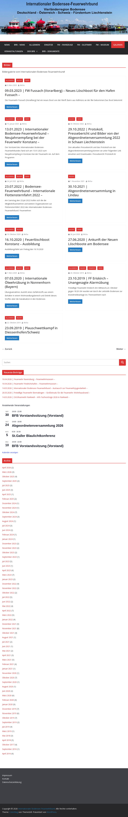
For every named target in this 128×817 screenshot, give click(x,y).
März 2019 (7, 731)
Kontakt (5, 778)
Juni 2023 (6, 566)
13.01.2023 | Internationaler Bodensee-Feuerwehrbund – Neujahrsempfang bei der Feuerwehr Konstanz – (27, 135)
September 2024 (9, 516)
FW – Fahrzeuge (65, 44)
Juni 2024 (6, 530)
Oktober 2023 (8, 552)
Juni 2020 (6, 691)
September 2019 (9, 722)
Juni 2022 (6, 601)
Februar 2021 (8, 664)
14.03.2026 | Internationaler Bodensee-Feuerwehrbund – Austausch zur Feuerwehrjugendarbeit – (45, 388)
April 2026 (6, 467)
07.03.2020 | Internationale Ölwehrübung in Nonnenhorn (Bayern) (27, 282)
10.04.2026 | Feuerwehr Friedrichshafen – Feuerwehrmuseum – (30, 383)
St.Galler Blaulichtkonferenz (33, 436)
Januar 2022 (7, 619)
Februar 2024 (8, 534)
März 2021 (7, 659)
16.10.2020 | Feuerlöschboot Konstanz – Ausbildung (27, 241)
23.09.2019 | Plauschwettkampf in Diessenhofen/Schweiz (31, 330)
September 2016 (9, 749)
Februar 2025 (8, 499)
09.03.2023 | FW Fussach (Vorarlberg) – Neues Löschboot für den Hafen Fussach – (60, 92)
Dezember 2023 (9, 543)
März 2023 (7, 575)
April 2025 (6, 494)
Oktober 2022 (8, 592)
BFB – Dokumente (50, 51)
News (7, 44)
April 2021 (6, 655)
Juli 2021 (5, 642)
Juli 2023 (5, 561)
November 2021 (9, 628)
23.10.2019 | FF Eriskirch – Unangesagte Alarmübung (88, 280)
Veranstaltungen (13, 51)
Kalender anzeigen (10, 452)
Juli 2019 (5, 726)
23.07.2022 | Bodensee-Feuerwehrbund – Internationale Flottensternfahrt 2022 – (30, 190)
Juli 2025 (5, 485)
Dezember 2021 (9, 624)
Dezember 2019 (9, 709)
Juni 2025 (6, 490)
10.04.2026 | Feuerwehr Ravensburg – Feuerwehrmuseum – (28, 379)
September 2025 (9, 481)
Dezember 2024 (9, 503)
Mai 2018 (6, 735)
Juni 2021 (6, 646)
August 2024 (7, 521)
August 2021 (7, 637)
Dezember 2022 (9, 583)
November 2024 (9, 507)
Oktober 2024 (8, 512)
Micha (22, 85)
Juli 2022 (5, 597)
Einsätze (48, 44)
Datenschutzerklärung (11, 782)
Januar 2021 (7, 668)
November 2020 (9, 673)
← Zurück (7, 348)
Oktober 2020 (8, 677)
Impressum (7, 775)
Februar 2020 (8, 700)
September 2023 (9, 557)
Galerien (117, 44)
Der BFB (31, 51)
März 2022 (7, 615)
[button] (36, 51)
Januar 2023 (7, 579)
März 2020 (7, 695)
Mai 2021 (6, 650)
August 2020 (7, 686)
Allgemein (34, 44)
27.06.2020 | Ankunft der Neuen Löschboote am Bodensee (93, 241)
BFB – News (19, 44)
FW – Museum (102, 44)
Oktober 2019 (8, 718)
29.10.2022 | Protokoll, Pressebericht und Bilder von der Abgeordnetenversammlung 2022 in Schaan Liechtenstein (94, 135)
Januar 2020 (7, 704)
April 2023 (6, 570)
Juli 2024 (5, 525)
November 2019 (9, 713)
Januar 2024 (7, 539)
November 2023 (9, 548)
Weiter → (121, 348)
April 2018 (6, 740)
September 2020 (9, 682)
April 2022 (6, 610)
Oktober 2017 (8, 744)
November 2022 (9, 588)
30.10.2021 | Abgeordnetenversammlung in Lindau (91, 190)
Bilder (19, 80)
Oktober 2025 (8, 476)
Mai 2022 (6, 606)
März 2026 (7, 472)
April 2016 (6, 753)
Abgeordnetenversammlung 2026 (37, 425)
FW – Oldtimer (84, 44)
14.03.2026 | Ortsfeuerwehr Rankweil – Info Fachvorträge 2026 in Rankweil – (35, 397)
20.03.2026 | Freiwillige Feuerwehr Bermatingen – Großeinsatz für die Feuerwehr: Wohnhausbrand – (46, 392)
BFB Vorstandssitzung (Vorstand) (37, 415)
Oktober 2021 (8, 633)
